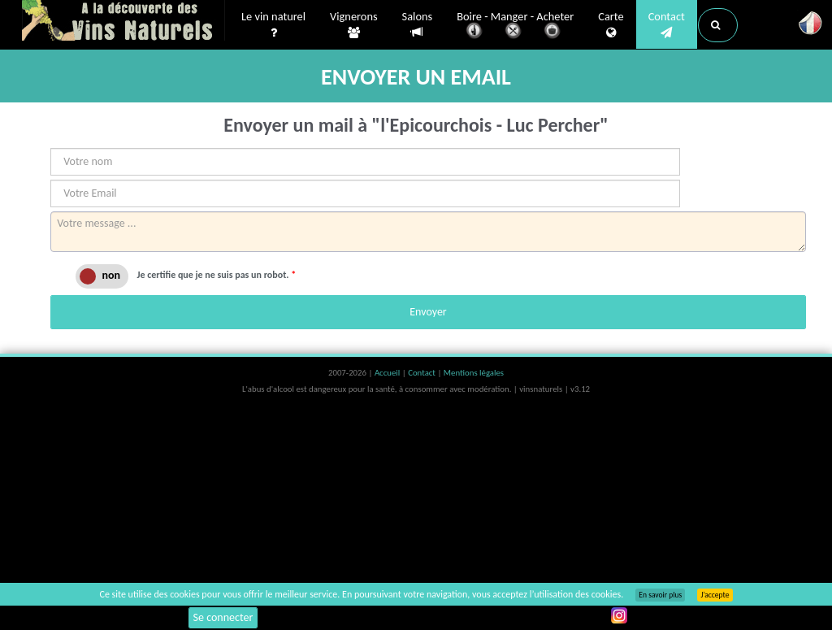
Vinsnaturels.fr (123, 22)
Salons (417, 25)
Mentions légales (474, 372)
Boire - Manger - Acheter (515, 26)
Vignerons (354, 25)
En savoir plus (660, 595)
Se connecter (223, 617)
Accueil (388, 372)
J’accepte (714, 595)
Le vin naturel (273, 25)
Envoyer (428, 312)
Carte (610, 25)
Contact (666, 25)
